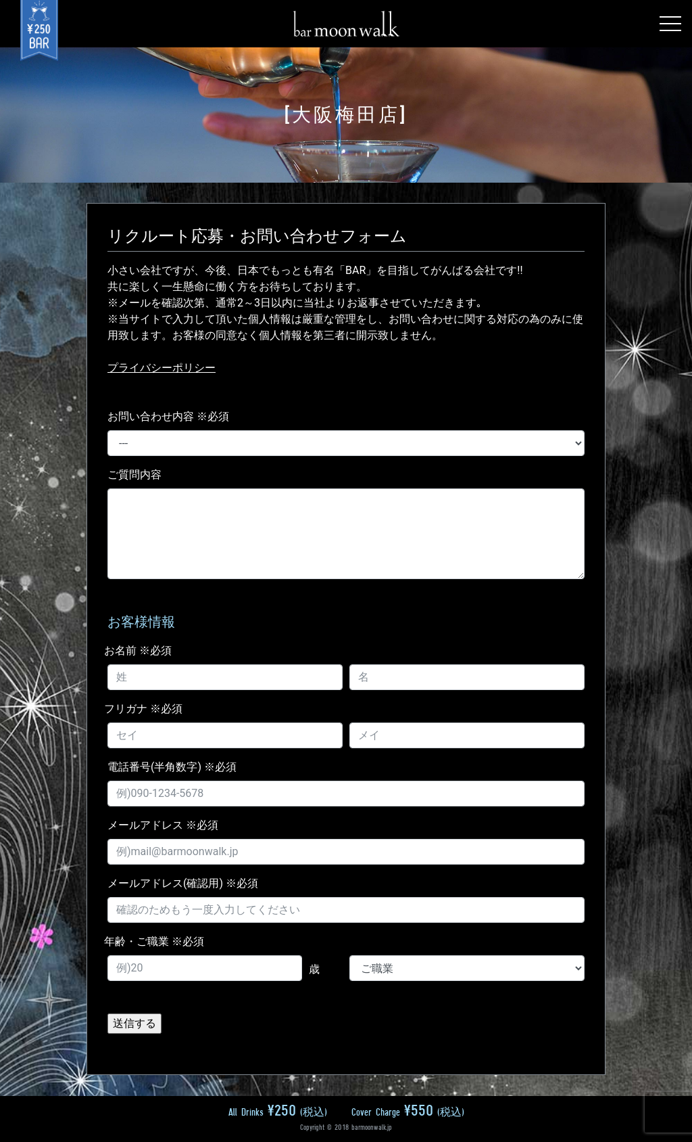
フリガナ (143, 708)
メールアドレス (162, 825)
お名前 (138, 650)
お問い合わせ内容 (168, 416)
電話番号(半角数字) (172, 766)
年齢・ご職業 (154, 941)
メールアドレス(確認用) (182, 883)
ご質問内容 (134, 474)
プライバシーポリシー (161, 367)
